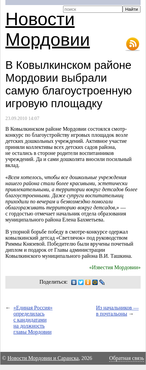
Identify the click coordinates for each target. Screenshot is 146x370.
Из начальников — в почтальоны (117, 311)
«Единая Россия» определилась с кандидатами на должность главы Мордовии (33, 320)
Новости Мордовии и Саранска (43, 358)
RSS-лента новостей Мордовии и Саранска (133, 44)
